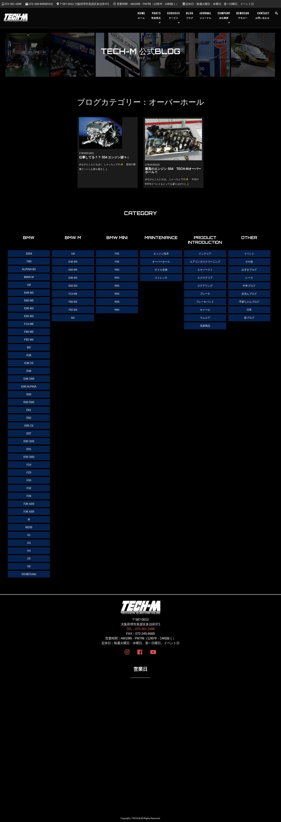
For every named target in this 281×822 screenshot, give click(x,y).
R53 (117, 277)
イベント (249, 253)
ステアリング (205, 284)
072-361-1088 (11, 3)
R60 (117, 308)
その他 (249, 261)
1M (73, 253)
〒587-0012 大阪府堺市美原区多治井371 (83, 3)
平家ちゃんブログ (249, 300)
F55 (117, 253)
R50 (117, 269)
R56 (117, 292)
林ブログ (249, 316)
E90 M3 (73, 277)
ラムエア (205, 316)
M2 (73, 316)
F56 (117, 261)
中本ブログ (249, 284)
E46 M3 (73, 261)
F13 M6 (72, 292)
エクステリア (205, 277)
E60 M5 (73, 269)
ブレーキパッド (205, 300)
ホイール (205, 308)
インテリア (205, 253)
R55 (117, 284)
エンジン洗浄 (161, 253)
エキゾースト (205, 269)
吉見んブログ (249, 292)
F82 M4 (72, 308)
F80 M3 (72, 300)
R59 (117, 300)
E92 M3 (73, 284)
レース (249, 277)
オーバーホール (161, 261)
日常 (249, 308)
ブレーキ (205, 292)
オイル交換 (161, 269)
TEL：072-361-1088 (140, 629)
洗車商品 (205, 323)
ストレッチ (161, 277)
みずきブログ (249, 269)
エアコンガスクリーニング (205, 261)
